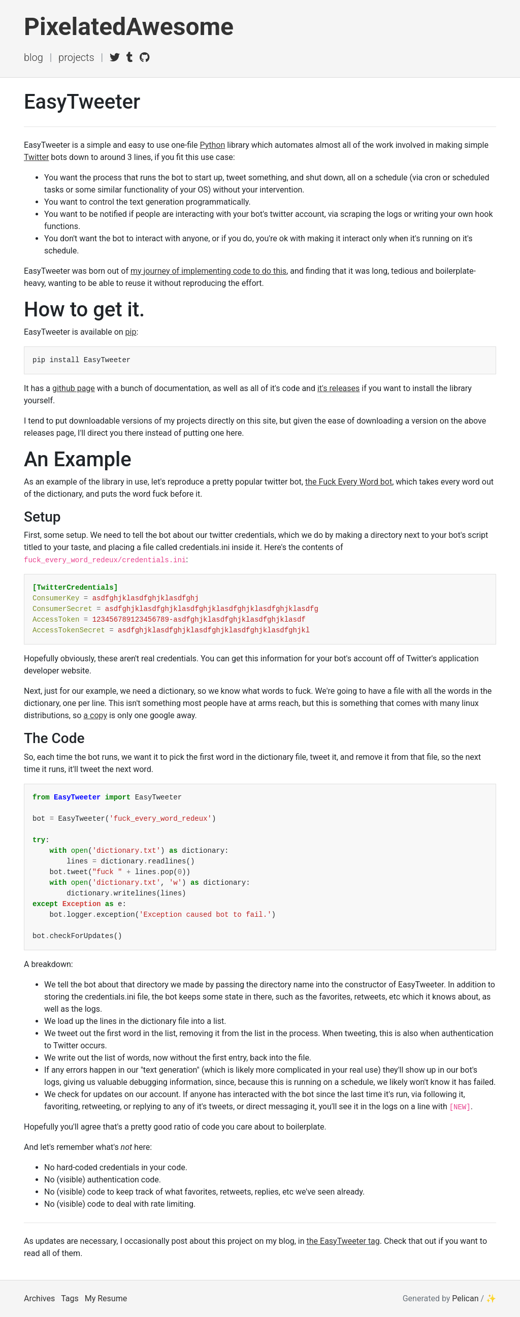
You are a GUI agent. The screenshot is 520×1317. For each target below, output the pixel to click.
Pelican (465, 1298)
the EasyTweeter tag (343, 1241)
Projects (76, 57)
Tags (70, 1298)
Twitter (36, 157)
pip (131, 332)
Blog (33, 57)
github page (73, 388)
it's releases (338, 388)
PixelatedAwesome (129, 26)
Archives (39, 1298)
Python (212, 145)
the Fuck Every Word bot (348, 482)
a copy (95, 715)
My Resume (106, 1298)
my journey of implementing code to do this (208, 271)
